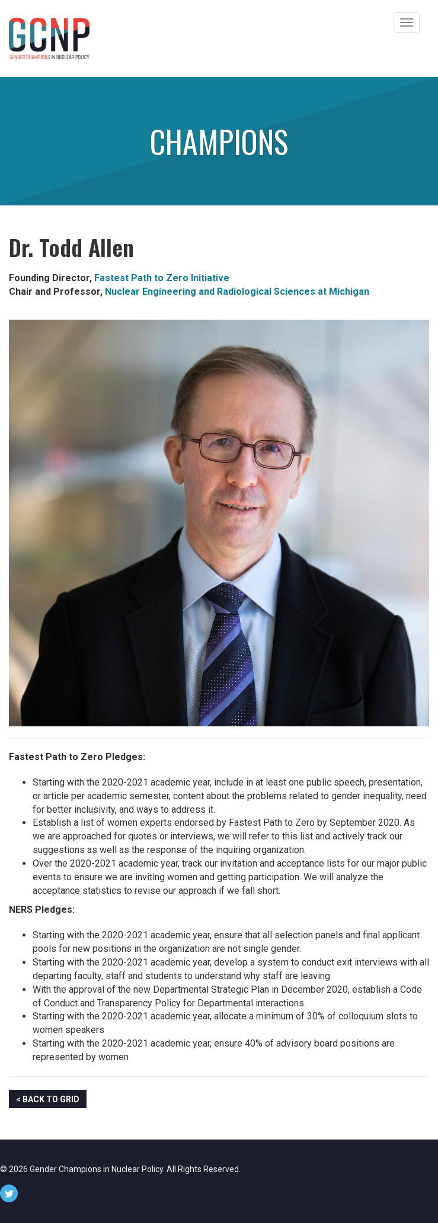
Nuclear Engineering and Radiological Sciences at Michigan (237, 291)
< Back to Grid (47, 1099)
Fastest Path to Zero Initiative (161, 278)
